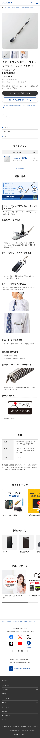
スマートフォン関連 (17, 621)
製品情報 (9, 621)
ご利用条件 (23, 726)
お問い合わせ (25, 730)
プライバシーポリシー (33, 726)
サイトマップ (16, 726)
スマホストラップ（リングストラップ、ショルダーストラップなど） (18, 7)
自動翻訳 (32, 730)
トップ (3, 621)
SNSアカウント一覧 (6, 726)
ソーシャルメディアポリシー (13, 730)
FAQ (6, 116)
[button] (20, 690)
